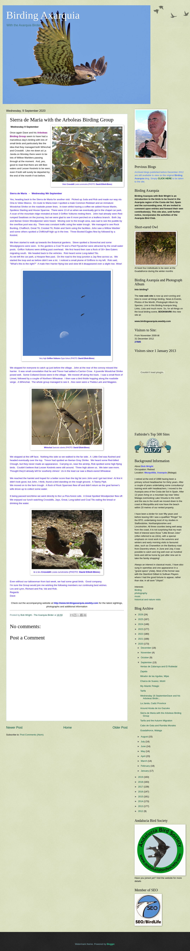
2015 (141, 796)
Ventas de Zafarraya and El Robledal (158, 666)
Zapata (143, 671)
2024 (141, 624)
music (138, 596)
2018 (141, 782)
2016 (141, 791)
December (146, 647)
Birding (138, 590)
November (146, 652)
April (143, 756)
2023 (141, 629)
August (144, 736)
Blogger (111, 944)
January (145, 770)
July (143, 741)
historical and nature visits (148, 599)
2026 (141, 614)
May (143, 751)
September (147, 662)
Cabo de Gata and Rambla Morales (158, 725)
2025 (141, 619)
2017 (141, 786)
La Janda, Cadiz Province (153, 703)
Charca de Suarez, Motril (152, 681)
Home (67, 727)
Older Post (120, 727)
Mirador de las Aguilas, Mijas (154, 676)
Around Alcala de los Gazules (155, 708)
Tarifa (143, 690)
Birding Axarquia (43, 15)
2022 (141, 634)
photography (141, 593)
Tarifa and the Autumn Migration (156, 720)
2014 (141, 801)
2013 (141, 806)
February (145, 766)
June (143, 746)
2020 (141, 643)
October (145, 657)
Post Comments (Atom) (32, 734)
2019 (141, 777)
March (144, 761)
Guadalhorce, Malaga (151, 730)
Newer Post (14, 727)
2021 (141, 638)
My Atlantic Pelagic (149, 686)
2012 (141, 811)
